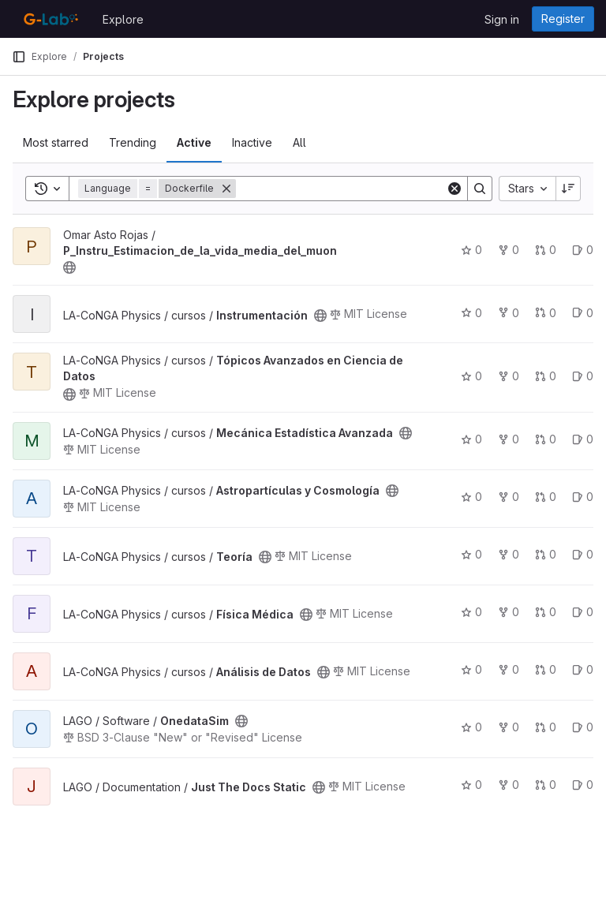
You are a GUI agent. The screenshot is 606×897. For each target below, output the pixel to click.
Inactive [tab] (252, 142)
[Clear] (454, 188)
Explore (123, 19)
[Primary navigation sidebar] (19, 56)
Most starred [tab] (55, 142)
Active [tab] (194, 142)
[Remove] (226, 188)
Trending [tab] (132, 142)
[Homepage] (49, 19)
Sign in (501, 19)
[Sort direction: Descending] (568, 188)
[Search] (341, 188)
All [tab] (299, 142)
